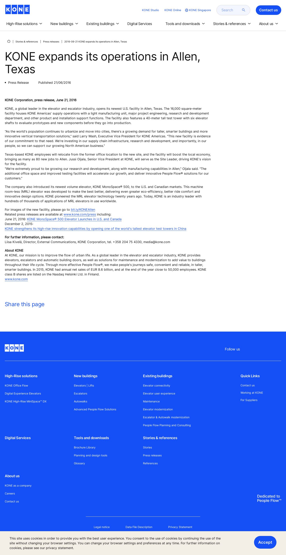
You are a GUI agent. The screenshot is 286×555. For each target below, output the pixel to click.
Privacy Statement (180, 527)
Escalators (80, 393)
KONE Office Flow (16, 385)
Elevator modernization (158, 409)
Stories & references (26, 41)
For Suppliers (249, 400)
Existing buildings (157, 376)
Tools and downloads (91, 438)
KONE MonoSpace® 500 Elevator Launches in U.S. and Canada (74, 219)
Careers (10, 493)
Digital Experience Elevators (23, 393)
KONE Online (172, 10)
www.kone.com (16, 279)
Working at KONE (252, 392)
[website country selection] (197, 10)
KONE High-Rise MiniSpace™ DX (25, 401)
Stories (147, 447)
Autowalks (80, 401)
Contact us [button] (268, 10)
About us (12, 476)
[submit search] (243, 10)
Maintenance (151, 401)
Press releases (51, 41)
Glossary (79, 463)
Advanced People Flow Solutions (95, 409)
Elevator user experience (159, 393)
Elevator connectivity (156, 385)
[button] (25, 24)
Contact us (12, 501)
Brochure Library (85, 447)
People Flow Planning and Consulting (167, 425)
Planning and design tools (90, 455)
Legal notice (102, 527)
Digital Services (18, 438)
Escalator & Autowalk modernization (166, 417)
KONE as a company (18, 485)
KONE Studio (150, 10)
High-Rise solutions (21, 376)
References (150, 463)
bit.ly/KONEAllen (83, 210)
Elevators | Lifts (84, 385)
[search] (231, 10)
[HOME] (8, 41)
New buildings (85, 376)
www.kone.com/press (80, 214)
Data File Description (139, 527)
